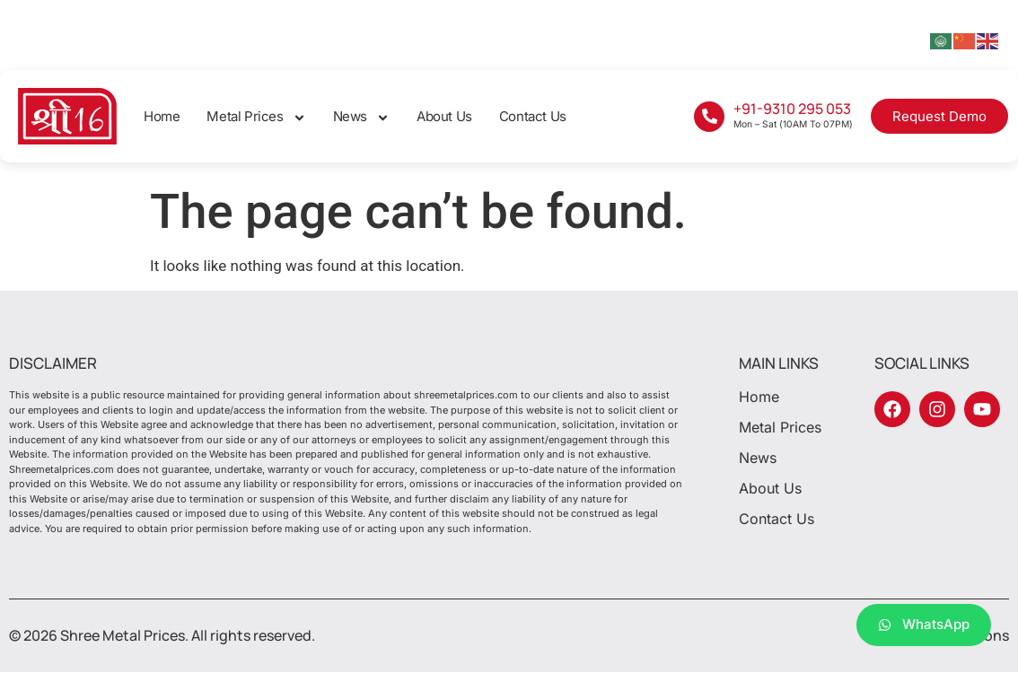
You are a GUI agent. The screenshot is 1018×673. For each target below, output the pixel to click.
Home (162, 116)
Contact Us (532, 116)
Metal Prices (255, 117)
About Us (444, 116)
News (361, 117)
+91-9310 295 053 (792, 108)
